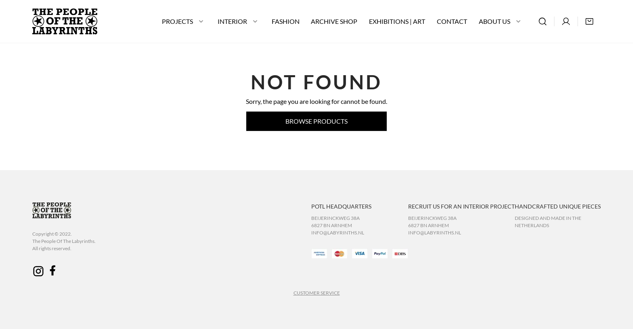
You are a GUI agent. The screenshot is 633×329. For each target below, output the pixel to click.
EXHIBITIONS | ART (397, 21)
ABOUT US (494, 21)
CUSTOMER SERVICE (316, 293)
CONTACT (452, 21)
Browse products (316, 121)
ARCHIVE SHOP (334, 21)
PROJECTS (177, 21)
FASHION (286, 21)
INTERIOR (232, 21)
